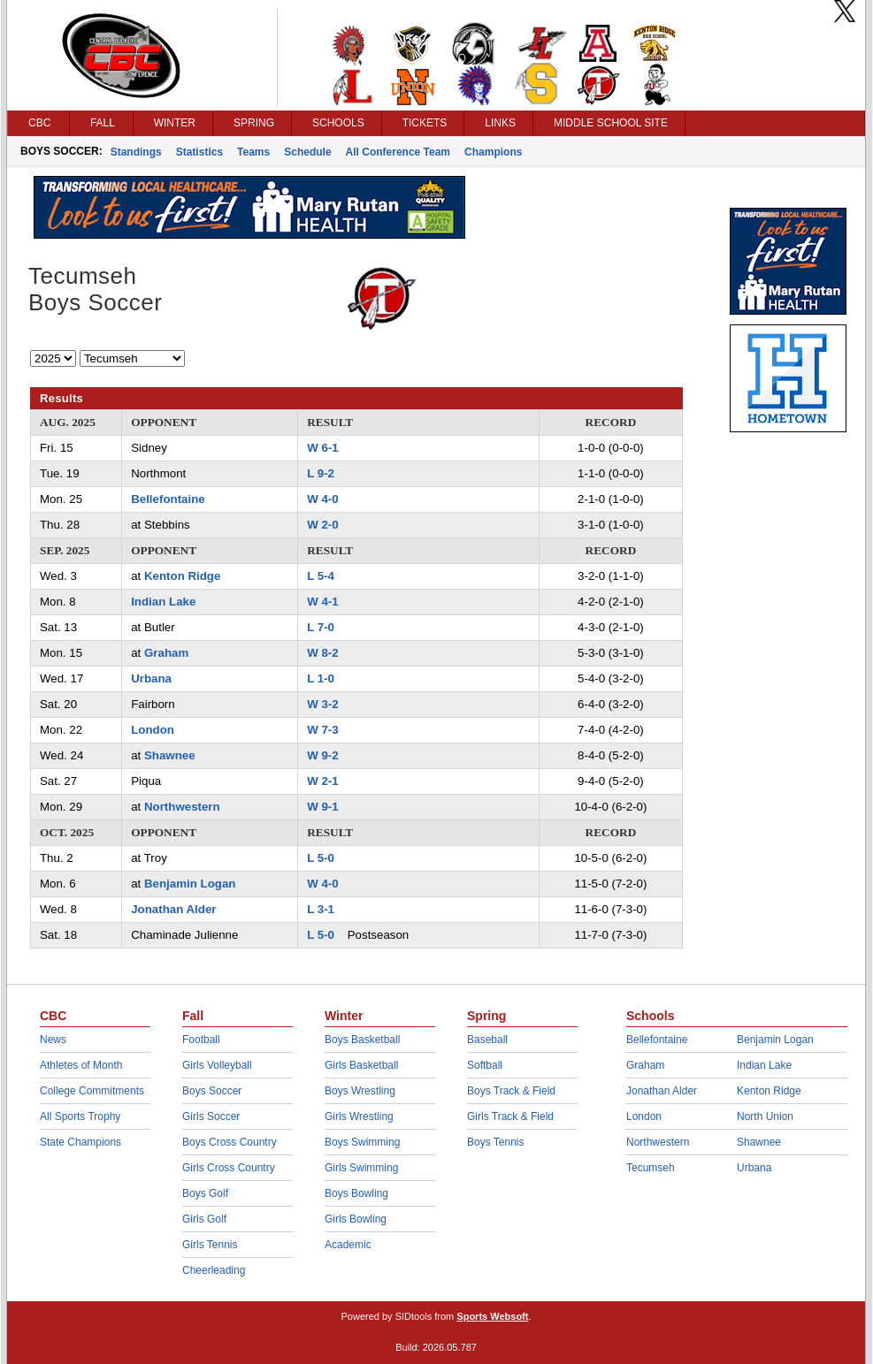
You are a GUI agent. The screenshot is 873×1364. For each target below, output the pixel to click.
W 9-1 (322, 806)
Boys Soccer (211, 1091)
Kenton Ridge (182, 576)
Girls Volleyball (217, 1065)
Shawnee (169, 755)
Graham (166, 652)
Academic (348, 1244)
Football (201, 1039)
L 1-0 (320, 678)
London (152, 729)
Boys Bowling (356, 1193)
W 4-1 (322, 601)
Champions (493, 152)
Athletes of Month (81, 1065)
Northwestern (182, 806)
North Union (765, 1116)
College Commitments (92, 1091)
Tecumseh (650, 1168)
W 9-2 (322, 755)
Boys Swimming (362, 1142)
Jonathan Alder (173, 909)
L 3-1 (320, 909)
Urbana (151, 678)
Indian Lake (163, 601)
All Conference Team (398, 152)
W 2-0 (322, 524)
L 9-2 (320, 473)
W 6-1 (322, 447)
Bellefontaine (168, 499)
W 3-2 (322, 704)
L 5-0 (320, 858)
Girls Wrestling (359, 1116)
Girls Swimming (361, 1168)
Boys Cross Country (229, 1142)
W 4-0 (322, 499)
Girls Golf (204, 1219)
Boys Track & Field (511, 1091)
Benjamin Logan (189, 883)
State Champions (80, 1142)
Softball (484, 1065)
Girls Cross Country (228, 1168)
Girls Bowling (356, 1219)
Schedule (307, 152)
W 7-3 (322, 729)
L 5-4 (320, 576)
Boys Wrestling (360, 1091)
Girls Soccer (211, 1116)
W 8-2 (322, 652)
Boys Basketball (362, 1039)
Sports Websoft (492, 1316)
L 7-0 (320, 627)
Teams (253, 152)
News (53, 1039)
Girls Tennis (209, 1244)
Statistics (199, 152)
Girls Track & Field (510, 1116)
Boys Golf (205, 1193)
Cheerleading (213, 1270)
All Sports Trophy (80, 1116)
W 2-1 (322, 781)
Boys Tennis (495, 1142)
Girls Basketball (361, 1065)
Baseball (487, 1039)
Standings (136, 152)
